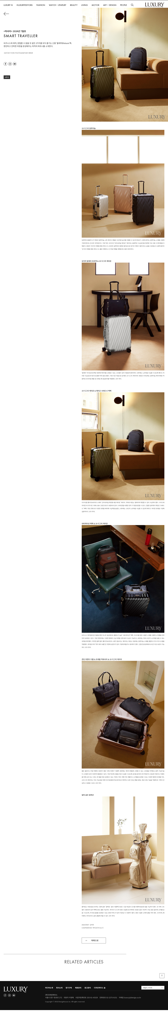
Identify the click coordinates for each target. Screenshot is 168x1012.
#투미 (7, 79)
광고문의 (87, 989)
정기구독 (69, 989)
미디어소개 (49, 989)
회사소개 (59, 989)
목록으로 (95, 942)
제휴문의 (78, 989)
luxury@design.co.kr (132, 999)
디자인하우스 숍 (99, 989)
